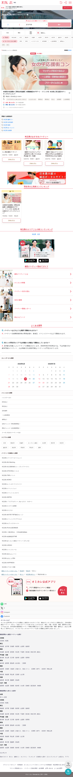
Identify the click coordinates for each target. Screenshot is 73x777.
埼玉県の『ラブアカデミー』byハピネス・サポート (17, 501)
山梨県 (22, 657)
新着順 (69, 50)
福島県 (27, 646)
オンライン (24, 756)
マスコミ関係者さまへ (16, 768)
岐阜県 (2, 663)
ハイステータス (35, 41)
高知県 (17, 680)
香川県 (7, 680)
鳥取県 (2, 674)
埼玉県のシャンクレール (9, 549)
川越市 (33, 37)
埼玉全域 (14, 37)
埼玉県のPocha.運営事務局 (10, 528)
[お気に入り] (69, 93)
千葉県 (22, 652)
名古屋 (17, 663)
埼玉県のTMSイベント (8, 475)
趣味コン (17, 756)
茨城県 (2, 652)
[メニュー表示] (70, 2)
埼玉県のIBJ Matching (8, 462)
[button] (61, 2)
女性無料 (44, 41)
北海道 (2, 641)
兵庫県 (33, 669)
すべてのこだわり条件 (9, 41)
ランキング (32, 756)
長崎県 (12, 686)
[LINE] (36, 604)
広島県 (17, 674)
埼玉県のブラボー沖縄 (8, 567)
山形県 (22, 646)
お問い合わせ (49, 768)
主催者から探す (41, 756)
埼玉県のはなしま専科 (8, 558)
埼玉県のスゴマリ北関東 (9, 506)
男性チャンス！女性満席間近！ (11, 428)
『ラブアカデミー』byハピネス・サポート (16, 99)
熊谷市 (26, 37)
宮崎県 (27, 686)
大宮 (20, 37)
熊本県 (17, 686)
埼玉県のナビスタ (7, 510)
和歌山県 (49, 669)
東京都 (27, 652)
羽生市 (5, 37)
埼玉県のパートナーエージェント (12, 458)
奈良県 (44, 669)
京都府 (7, 669)
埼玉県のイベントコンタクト (10, 493)
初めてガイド (4, 756)
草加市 (23, 447)
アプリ (67, 756)
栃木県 (7, 652)
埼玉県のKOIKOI (6, 479)
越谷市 (60, 37)
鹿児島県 (33, 686)
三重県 (24, 663)
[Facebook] (36, 616)
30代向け (47, 99)
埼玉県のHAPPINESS (8, 562)
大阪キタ (18, 669)
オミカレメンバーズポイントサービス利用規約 (38, 765)
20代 (21, 41)
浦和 (39, 447)
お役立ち (61, 756)
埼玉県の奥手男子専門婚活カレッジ (12, 514)
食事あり (62, 41)
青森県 (2, 646)
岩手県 (7, 646)
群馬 (3, 45)
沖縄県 (39, 686)
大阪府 (12, 669)
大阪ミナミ (25, 669)
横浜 (38, 652)
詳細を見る (11, 159)
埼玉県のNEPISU (7, 497)
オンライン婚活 (32, 443)
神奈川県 (33, 652)
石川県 (12, 657)
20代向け (40, 99)
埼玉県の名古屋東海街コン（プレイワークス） (16, 466)
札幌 (6, 641)
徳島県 (2, 680)
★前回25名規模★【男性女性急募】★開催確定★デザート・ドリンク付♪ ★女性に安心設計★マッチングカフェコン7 (34, 93)
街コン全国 (3, 697)
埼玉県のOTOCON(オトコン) (10, 471)
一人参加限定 (53, 41)
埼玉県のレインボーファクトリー (12, 484)
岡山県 (12, 674)
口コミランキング (52, 756)
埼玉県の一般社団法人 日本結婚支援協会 (14, 532)
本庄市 (53, 37)
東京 (8, 45)
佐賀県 (7, 686)
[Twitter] (36, 608)
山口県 (22, 674)
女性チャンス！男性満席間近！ (11, 424)
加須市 (66, 37)
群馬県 (12, 652)
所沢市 (46, 37)
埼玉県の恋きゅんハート (9, 554)
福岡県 (2, 686)
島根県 (7, 674)
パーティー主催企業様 (30, 768)
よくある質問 (58, 768)
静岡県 (7, 663)
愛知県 (12, 663)
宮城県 (12, 646)
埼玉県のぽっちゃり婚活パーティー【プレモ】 (16, 541)
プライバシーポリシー (9, 765)
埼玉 (15, 2)
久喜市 (40, 37)
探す (59, 24)
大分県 (22, 686)
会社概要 (41, 768)
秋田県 (17, 646)
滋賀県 (2, 669)
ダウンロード (67, 7)
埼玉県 (34, 234)
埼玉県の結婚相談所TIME (9, 536)
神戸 (38, 669)
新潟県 (2, 657)
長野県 (27, 657)
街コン (53, 99)
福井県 (17, 657)
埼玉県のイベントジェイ (9, 488)
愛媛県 (12, 680)
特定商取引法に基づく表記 (61, 765)
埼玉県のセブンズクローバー (10, 523)
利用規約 (20, 765)
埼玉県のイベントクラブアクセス (12, 519)
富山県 (7, 657)
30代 (26, 41)
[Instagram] (36, 612)
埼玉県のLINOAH (7, 545)
